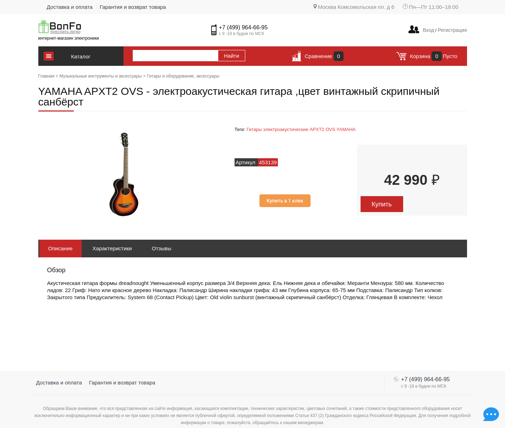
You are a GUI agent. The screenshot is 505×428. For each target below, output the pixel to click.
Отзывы (161, 248)
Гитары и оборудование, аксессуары (183, 76)
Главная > (48, 76)
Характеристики (112, 248)
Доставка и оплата (70, 7)
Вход (428, 30)
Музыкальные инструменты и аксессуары (101, 76)
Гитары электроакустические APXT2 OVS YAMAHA (301, 129)
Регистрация (452, 30)
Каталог (80, 56)
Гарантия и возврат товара (133, 7)
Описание (60, 248)
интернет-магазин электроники (68, 38)
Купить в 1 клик (285, 201)
